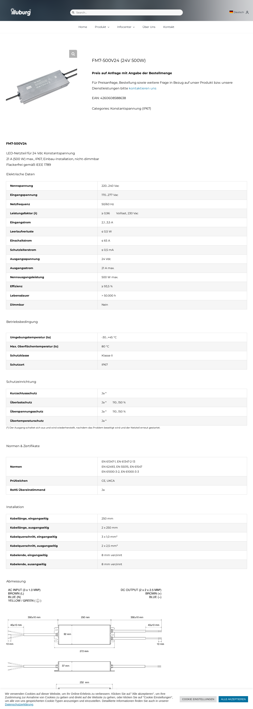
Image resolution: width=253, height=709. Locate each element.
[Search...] (126, 12)
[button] (73, 54)
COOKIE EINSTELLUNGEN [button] (198, 699)
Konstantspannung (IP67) (130, 108)
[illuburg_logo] (21, 8)
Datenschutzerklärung (19, 704)
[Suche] (73, 12)
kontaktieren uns (142, 88)
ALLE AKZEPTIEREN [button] (233, 699)
